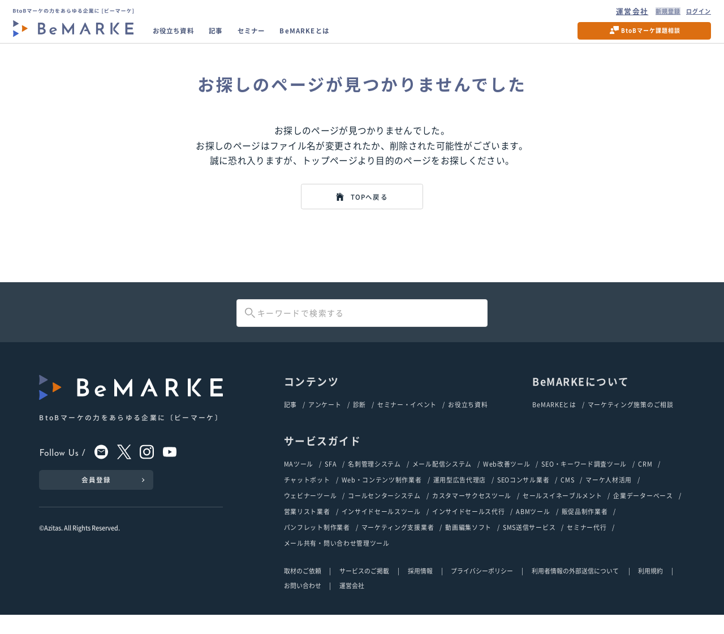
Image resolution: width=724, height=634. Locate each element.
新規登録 (651, 13)
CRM (645, 480)
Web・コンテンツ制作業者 (382, 496)
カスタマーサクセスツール (471, 512)
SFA (331, 480)
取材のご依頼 (302, 589)
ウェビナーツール (310, 512)
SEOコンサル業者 (523, 496)
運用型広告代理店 (459, 496)
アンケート (324, 420)
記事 (235, 36)
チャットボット (307, 496)
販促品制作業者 (585, 529)
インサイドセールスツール (381, 529)
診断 (359, 420)
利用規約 (650, 589)
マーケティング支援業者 (397, 545)
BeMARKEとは (342, 36)
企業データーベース (643, 512)
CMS (567, 496)
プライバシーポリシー (482, 589)
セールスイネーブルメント (562, 512)
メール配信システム (442, 480)
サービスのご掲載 (364, 589)
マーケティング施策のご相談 (631, 420)
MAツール (298, 480)
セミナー (277, 36)
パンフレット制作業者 (317, 545)
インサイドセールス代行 (468, 529)
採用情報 (420, 589)
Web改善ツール (507, 480)
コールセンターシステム (384, 512)
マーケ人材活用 (608, 496)
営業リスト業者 (307, 529)
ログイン (691, 13)
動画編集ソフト (468, 545)
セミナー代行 (586, 545)
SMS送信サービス (529, 545)
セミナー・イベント (407, 420)
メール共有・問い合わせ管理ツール (337, 562)
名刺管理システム (374, 480)
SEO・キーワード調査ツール (584, 480)
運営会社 (612, 13)
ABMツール (533, 529)
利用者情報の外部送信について (576, 589)
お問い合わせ (302, 604)
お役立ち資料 (183, 36)
